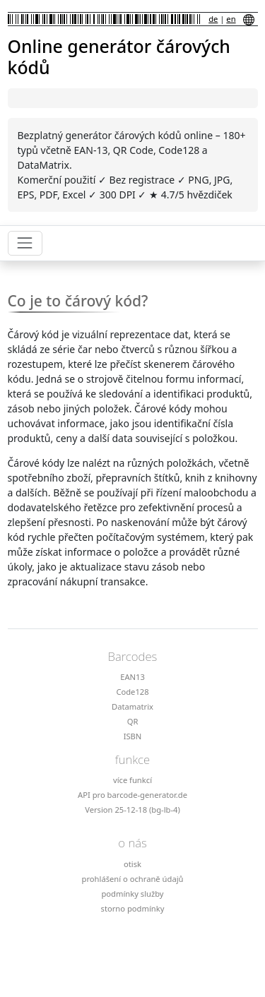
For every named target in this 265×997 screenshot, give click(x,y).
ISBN (133, 736)
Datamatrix (132, 706)
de (213, 18)
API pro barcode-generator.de (132, 794)
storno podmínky (133, 908)
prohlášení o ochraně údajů (133, 878)
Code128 (132, 691)
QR (133, 721)
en (230, 18)
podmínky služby (132, 893)
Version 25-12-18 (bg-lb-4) (132, 809)
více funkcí (132, 780)
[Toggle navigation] (25, 243)
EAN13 (132, 676)
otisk (132, 864)
